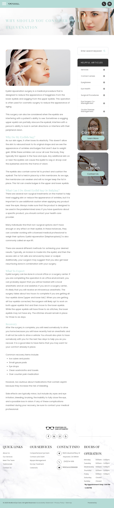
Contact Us (93, 174)
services (85, 69)
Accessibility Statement (44, 503)
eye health (86, 89)
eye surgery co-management (89, 103)
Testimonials (8, 464)
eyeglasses (86, 82)
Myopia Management (39, 460)
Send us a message (71, 467)
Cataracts (34, 467)
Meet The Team (9, 460)
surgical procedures (90, 95)
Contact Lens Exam (38, 456)
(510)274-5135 (69, 461)
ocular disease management (88, 111)
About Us (6, 453)
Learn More (93, 139)
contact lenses (88, 76)
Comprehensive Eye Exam (40, 453)
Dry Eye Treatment (37, 464)
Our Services (8, 456)
